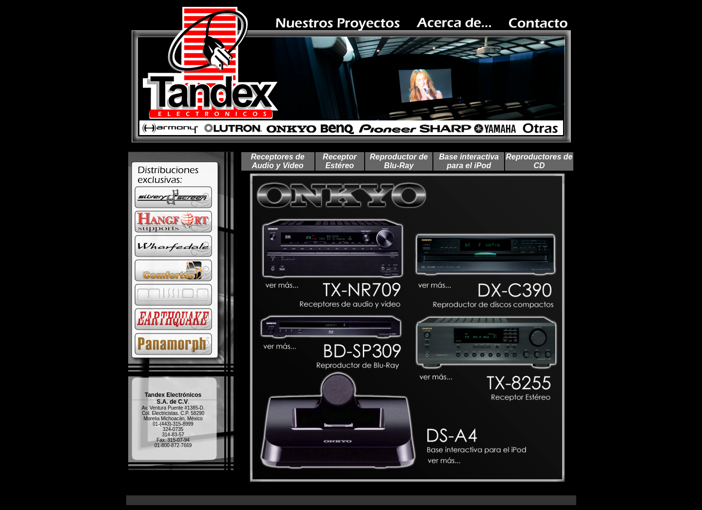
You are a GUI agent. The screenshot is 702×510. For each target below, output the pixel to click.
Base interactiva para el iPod (469, 161)
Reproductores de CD (539, 161)
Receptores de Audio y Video (277, 161)
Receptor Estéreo (339, 161)
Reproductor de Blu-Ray (399, 161)
